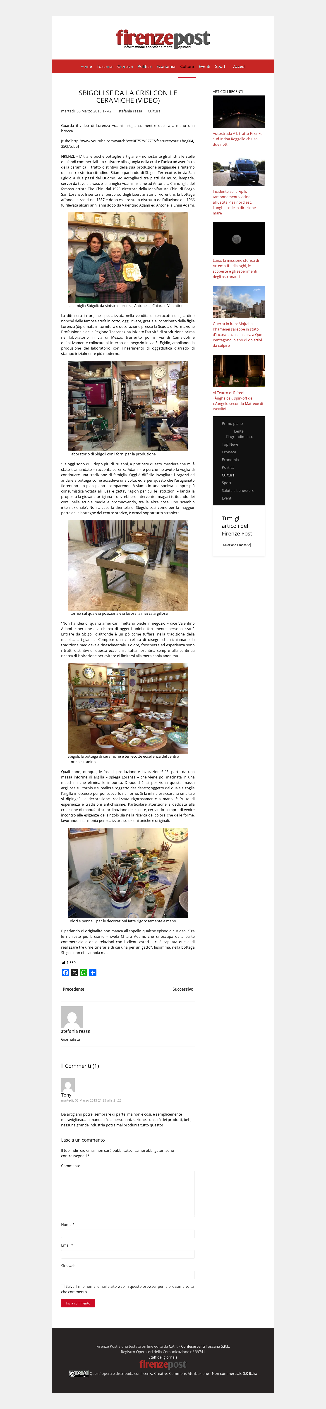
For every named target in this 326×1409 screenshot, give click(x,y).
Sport (220, 66)
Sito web (68, 1265)
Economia (165, 66)
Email (67, 1245)
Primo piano (232, 423)
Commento (70, 1165)
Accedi (239, 66)
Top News (230, 444)
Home (86, 66)
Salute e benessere (238, 490)
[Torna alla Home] (163, 38)
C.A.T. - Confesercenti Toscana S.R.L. (199, 1346)
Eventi (204, 66)
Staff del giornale (163, 1357)
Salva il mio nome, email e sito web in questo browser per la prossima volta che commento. (127, 1289)
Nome (67, 1224)
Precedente (73, 989)
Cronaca (125, 66)
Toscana (105, 66)
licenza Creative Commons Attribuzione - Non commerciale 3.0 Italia (199, 1373)
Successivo (183, 989)
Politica (145, 66)
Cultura (187, 66)
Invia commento (78, 1303)
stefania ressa (130, 111)
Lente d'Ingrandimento (239, 434)
